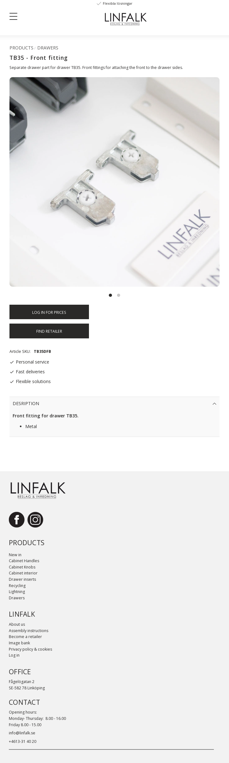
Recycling (17, 585)
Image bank (19, 643)
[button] (15, 17)
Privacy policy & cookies (30, 649)
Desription (26, 403)
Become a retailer (25, 636)
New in (15, 554)
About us (17, 624)
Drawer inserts (22, 579)
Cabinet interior (23, 573)
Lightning (17, 591)
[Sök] (54, 16)
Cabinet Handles (24, 560)
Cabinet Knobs (22, 567)
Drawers (17, 598)
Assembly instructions (28, 630)
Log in (14, 655)
